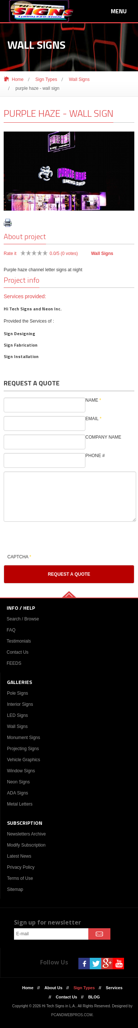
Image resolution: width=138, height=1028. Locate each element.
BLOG (94, 997)
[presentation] (60, 538)
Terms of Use (20, 878)
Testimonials (19, 641)
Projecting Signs (23, 748)
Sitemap (15, 889)
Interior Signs (20, 704)
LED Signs (17, 715)
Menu (119, 11)
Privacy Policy (21, 867)
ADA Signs (17, 793)
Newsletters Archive (26, 834)
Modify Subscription (26, 845)
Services (114, 988)
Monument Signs (23, 737)
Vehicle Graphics (23, 759)
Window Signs (21, 770)
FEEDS (14, 663)
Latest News (19, 856)
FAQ (11, 630)
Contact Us (17, 652)
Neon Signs (18, 781)
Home (18, 79)
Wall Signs (79, 79)
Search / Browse (23, 619)
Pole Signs (17, 693)
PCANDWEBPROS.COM (71, 1015)
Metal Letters (19, 804)
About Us (54, 988)
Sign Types (46, 79)
